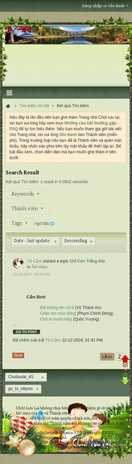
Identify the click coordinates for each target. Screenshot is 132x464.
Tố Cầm (34, 261)
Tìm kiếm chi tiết (34, 105)
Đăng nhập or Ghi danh (105, 6)
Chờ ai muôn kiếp (56, 319)
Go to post (26, 332)
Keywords (25, 194)
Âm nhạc (40, 267)
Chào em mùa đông (58, 313)
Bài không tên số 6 (57, 307)
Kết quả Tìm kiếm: (22, 181)
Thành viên (27, 209)
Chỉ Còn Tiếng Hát (87, 261)
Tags (19, 223)
